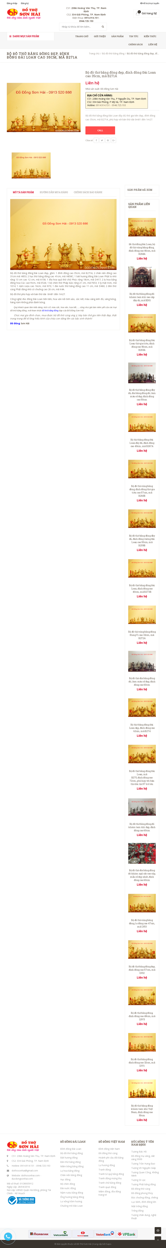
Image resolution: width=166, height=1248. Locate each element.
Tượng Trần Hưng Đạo (143, 1163)
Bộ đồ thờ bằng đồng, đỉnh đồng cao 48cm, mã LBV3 (142, 1016)
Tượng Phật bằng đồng (143, 1184)
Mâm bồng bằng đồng (71, 1166)
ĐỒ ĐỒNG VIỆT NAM (112, 1141)
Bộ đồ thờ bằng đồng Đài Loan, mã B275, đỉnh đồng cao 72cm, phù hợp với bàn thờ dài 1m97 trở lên (142, 777)
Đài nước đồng (68, 1188)
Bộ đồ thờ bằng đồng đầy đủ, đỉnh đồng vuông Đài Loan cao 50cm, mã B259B (142, 540)
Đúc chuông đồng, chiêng (144, 1197)
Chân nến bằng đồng (71, 1175)
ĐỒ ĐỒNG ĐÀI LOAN (72, 1141)
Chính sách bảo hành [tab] (88, 192)
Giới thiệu (100, 36)
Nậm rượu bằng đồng (71, 1192)
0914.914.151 (27, 1165)
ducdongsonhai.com (22, 1178)
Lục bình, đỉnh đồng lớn (143, 1201)
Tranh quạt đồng (107, 1187)
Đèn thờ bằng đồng (70, 1161)
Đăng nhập (12, 3)
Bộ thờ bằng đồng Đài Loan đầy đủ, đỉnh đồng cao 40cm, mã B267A (142, 443)
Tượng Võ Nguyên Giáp (143, 1167)
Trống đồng (137, 1210)
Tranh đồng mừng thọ (110, 1178)
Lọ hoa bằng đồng (69, 1170)
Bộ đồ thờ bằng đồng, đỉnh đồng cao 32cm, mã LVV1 (142, 1062)
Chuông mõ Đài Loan (71, 1205)
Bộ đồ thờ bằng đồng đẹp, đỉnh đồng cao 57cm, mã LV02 (142, 970)
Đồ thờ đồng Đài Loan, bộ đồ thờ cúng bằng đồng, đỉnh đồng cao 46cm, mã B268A (142, 249)
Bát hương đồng (68, 1157)
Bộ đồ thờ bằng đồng (113, 53)
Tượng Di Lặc (138, 1179)
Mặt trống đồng (139, 1206)
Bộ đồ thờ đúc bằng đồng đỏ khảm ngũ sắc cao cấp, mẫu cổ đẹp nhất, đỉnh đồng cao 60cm (142, 875)
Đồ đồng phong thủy (142, 1193)
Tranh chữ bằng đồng (110, 1182)
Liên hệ (152, 44)
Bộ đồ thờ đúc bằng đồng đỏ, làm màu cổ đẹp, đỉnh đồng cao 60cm (142, 681)
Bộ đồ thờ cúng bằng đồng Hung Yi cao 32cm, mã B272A (142, 635)
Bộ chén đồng (67, 1183)
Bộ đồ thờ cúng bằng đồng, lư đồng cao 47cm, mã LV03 (142, 923)
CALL (100, 130)
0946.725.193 (43, 1165)
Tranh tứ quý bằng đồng (111, 1173)
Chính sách (135, 44)
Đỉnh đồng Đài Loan (70, 1148)
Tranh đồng (105, 1169)
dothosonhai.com (30, 1175)
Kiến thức (150, 36)
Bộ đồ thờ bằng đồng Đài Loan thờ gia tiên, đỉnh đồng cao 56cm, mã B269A (142, 345)
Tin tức (133, 36)
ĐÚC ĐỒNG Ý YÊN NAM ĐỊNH (142, 1143)
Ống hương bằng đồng (72, 1197)
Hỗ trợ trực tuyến (149, 3)
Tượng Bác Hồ (139, 1151)
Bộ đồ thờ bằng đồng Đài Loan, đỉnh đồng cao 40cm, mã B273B (142, 588)
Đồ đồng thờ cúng (108, 1153)
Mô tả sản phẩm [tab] (23, 192)
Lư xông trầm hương (71, 1201)
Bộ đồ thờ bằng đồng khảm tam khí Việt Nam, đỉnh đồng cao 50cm (142, 1110)
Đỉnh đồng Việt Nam (109, 1148)
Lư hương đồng (107, 1165)
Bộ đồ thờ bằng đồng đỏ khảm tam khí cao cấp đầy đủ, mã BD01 (141, 297)
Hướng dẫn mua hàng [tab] (54, 192)
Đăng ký (25, 3)
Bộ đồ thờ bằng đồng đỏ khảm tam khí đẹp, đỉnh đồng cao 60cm (141, 827)
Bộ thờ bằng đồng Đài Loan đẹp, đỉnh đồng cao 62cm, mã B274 (142, 728)
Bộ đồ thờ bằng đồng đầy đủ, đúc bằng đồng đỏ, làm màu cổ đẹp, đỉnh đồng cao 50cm (142, 394)
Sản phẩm (117, 36)
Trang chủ (81, 36)
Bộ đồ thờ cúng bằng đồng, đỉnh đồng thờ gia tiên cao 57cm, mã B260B (142, 491)
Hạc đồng (65, 1179)
